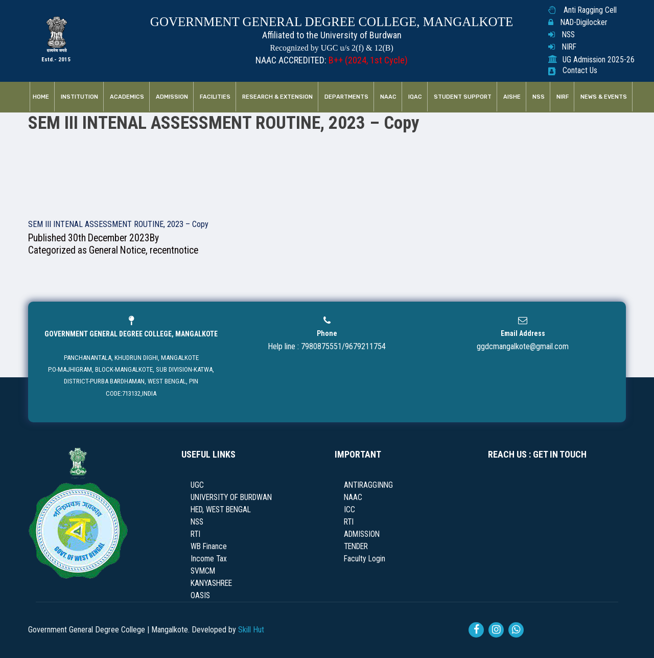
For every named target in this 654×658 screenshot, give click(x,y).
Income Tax (209, 558)
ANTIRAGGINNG (368, 485)
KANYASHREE (211, 583)
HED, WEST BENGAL (221, 509)
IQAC (415, 97)
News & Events (603, 97)
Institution (79, 97)
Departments (346, 97)
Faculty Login (364, 558)
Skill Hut (251, 629)
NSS (568, 34)
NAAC (388, 97)
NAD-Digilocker (583, 22)
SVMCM (203, 571)
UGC (197, 485)
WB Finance (209, 546)
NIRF (569, 47)
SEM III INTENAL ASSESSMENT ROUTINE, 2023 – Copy (118, 224)
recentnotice (174, 250)
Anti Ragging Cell (590, 10)
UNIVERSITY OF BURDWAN (231, 497)
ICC (349, 509)
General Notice (117, 250)
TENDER (356, 546)
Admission (172, 97)
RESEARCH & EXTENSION (277, 97)
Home (41, 97)
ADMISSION (362, 534)
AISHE (512, 97)
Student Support (463, 97)
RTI (195, 534)
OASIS (200, 595)
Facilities (215, 97)
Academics (127, 97)
